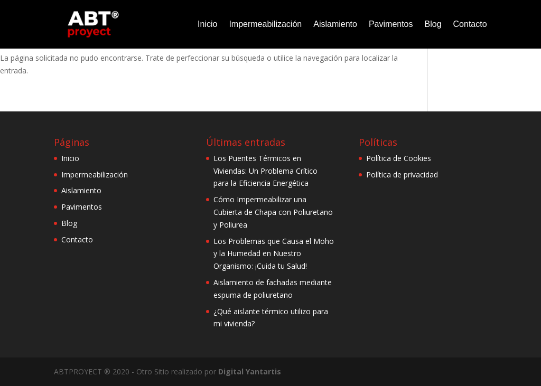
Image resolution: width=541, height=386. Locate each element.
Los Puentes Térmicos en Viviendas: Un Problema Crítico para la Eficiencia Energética (265, 171)
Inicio (207, 24)
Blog (433, 24)
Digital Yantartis (249, 371)
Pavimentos (391, 24)
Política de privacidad (402, 175)
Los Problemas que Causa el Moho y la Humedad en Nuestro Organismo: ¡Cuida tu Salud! (273, 253)
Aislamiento (335, 24)
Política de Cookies (398, 158)
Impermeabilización (265, 24)
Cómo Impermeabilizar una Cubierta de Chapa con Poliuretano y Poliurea (273, 212)
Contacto (470, 24)
